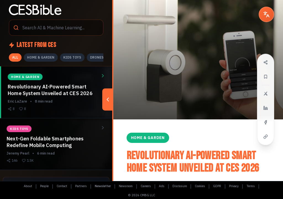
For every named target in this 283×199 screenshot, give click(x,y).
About (28, 186)
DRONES (97, 57)
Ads (161, 186)
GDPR (217, 186)
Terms (251, 186)
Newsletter (103, 186)
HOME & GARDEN (40, 57)
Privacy (234, 186)
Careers (146, 186)
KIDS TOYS (72, 57)
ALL (15, 57)
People (44, 186)
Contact (62, 186)
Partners (81, 186)
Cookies (200, 186)
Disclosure (179, 186)
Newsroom (126, 186)
